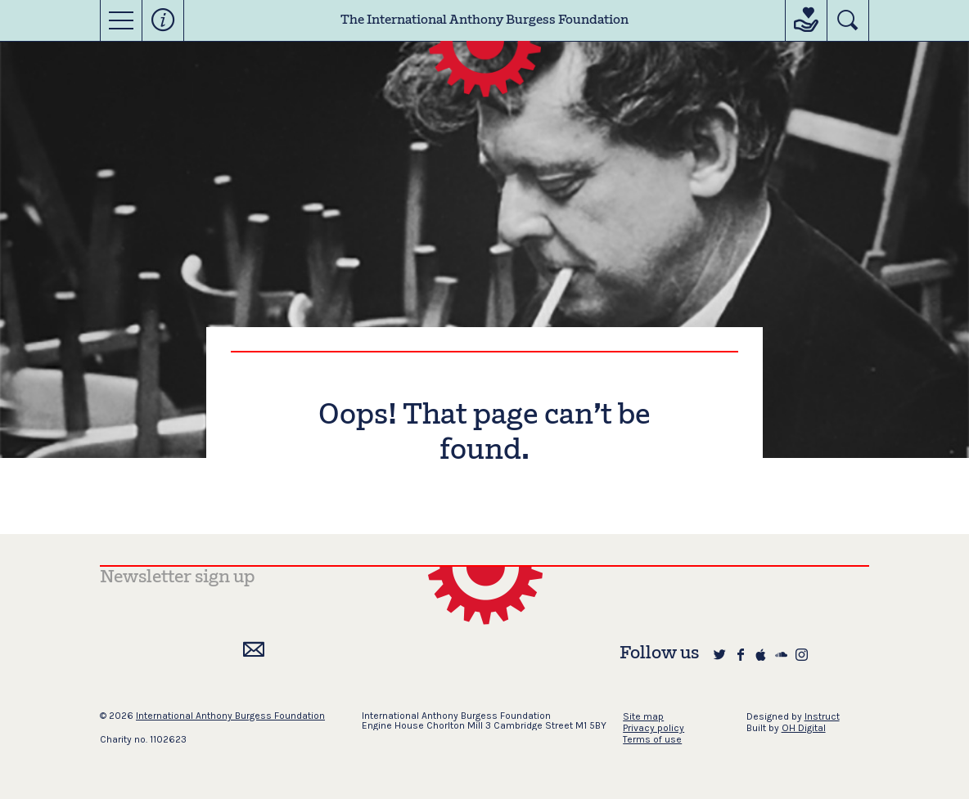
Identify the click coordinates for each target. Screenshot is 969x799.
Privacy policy (653, 728)
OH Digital (804, 728)
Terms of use (652, 739)
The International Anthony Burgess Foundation (484, 20)
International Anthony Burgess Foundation (230, 715)
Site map (643, 716)
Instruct (822, 716)
